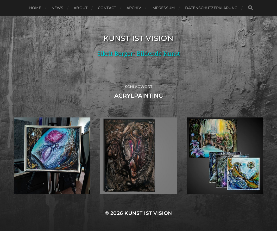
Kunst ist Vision (138, 38)
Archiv (134, 7)
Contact (107, 7)
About (80, 7)
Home (35, 7)
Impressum (163, 7)
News (58, 7)
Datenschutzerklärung (211, 7)
